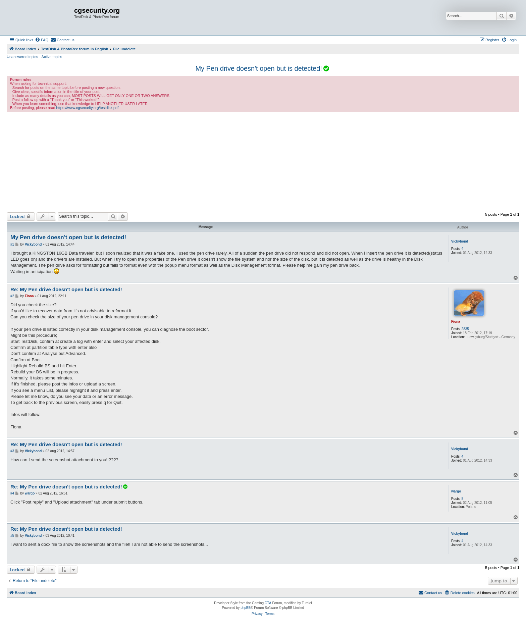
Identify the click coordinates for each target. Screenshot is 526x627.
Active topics (52, 57)
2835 (465, 329)
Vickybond (459, 241)
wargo (456, 491)
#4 (12, 493)
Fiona (455, 321)
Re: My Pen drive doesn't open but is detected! (66, 289)
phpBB (246, 608)
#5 (12, 535)
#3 (12, 451)
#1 (12, 244)
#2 (12, 296)
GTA (268, 603)
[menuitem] (41, 40)
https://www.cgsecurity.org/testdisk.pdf (87, 108)
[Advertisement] (263, 162)
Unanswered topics (22, 57)
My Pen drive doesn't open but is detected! (258, 68)
